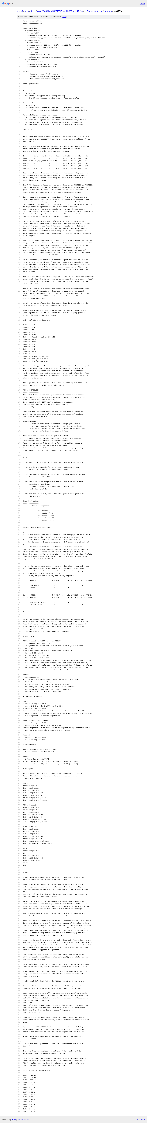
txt (137, 1119)
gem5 (20, 11)
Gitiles (14, 1119)
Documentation (94, 11)
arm (27, 11)
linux (33, 11)
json (143, 1119)
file (64, 17)
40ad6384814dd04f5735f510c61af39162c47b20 (60, 11)
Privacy (20, 1119)
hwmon (108, 11)
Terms (26, 1119)
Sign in (142, 4)
